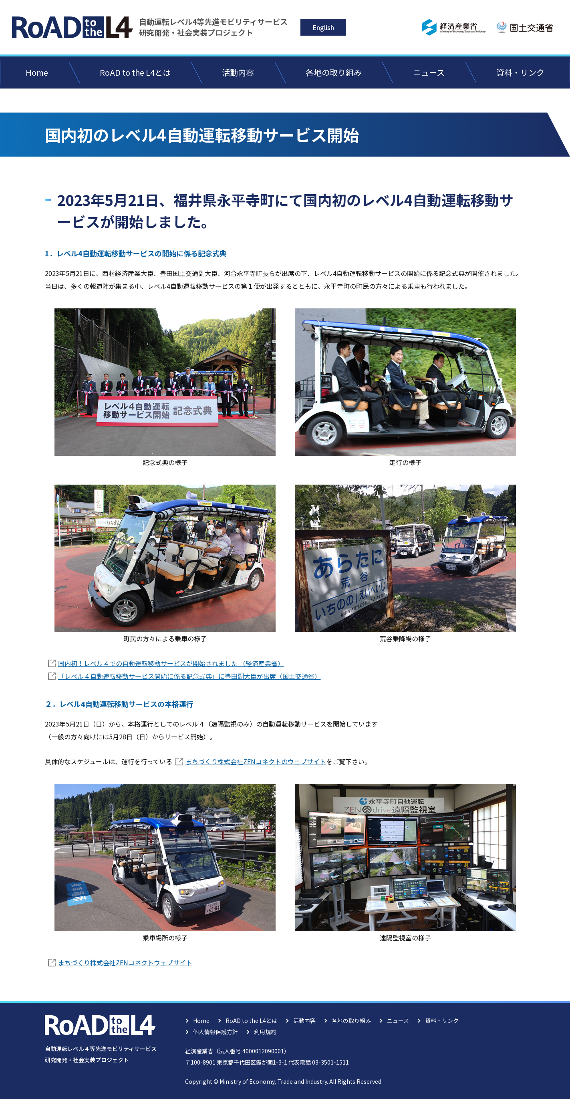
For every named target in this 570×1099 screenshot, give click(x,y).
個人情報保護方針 (215, 1032)
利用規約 (265, 1032)
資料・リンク (520, 72)
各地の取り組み (334, 72)
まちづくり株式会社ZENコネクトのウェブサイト (255, 761)
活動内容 (238, 72)
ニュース (429, 72)
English (323, 27)
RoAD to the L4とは (135, 72)
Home (37, 72)
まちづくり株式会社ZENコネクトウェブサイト (125, 962)
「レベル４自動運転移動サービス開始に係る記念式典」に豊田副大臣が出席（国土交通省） (189, 676)
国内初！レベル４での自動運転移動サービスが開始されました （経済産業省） (171, 663)
